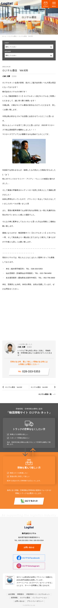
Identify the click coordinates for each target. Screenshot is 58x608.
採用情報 (14, 597)
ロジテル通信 (12, 36)
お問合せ (45, 6)
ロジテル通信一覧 (45, 394)
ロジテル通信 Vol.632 (13, 387)
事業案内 (20, 594)
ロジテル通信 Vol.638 (39, 387)
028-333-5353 (29, 371)
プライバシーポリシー (35, 601)
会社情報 (11, 594)
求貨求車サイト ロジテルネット (38, 594)
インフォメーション (39, 597)
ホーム (4, 36)
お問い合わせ (29, 547)
